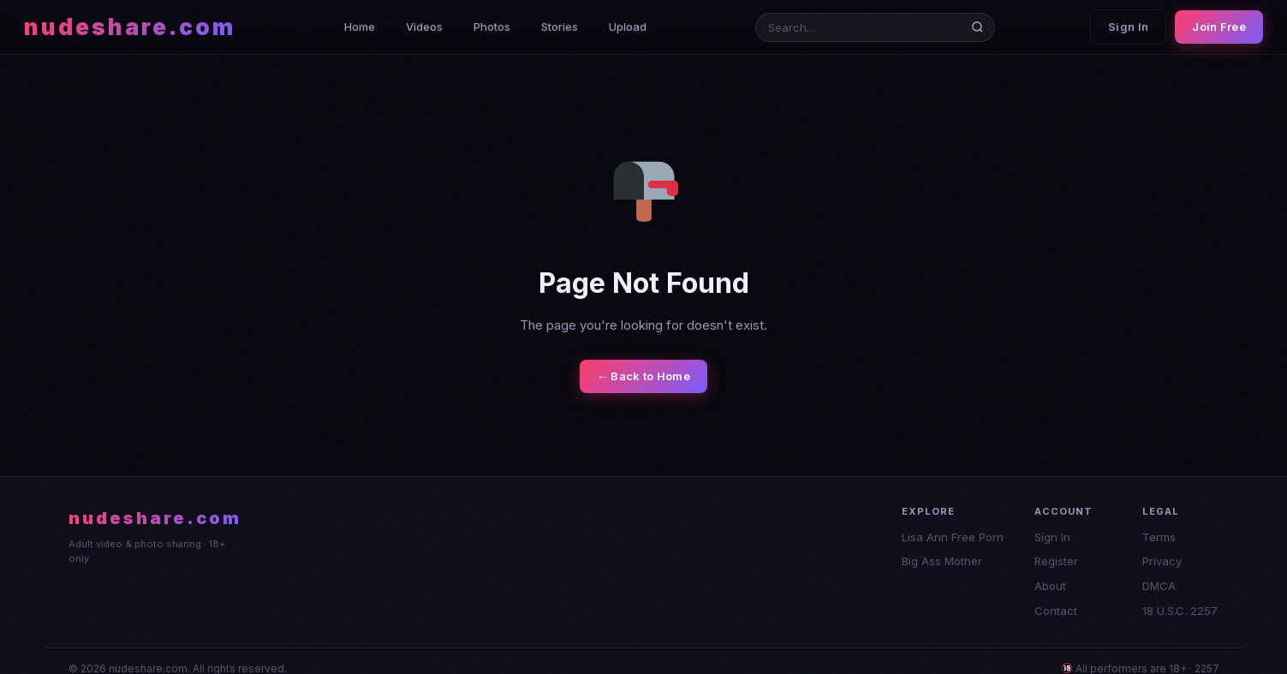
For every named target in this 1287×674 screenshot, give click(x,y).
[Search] (981, 27)
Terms (1159, 537)
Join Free (1219, 26)
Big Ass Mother (942, 561)
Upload (627, 26)
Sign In (1128, 26)
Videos (424, 26)
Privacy (1162, 561)
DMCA (1159, 586)
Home (359, 26)
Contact (1055, 610)
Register (1056, 561)
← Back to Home (643, 376)
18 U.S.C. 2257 (1180, 610)
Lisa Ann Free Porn (953, 537)
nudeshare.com (129, 27)
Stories (559, 26)
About (1050, 586)
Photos (492, 26)
